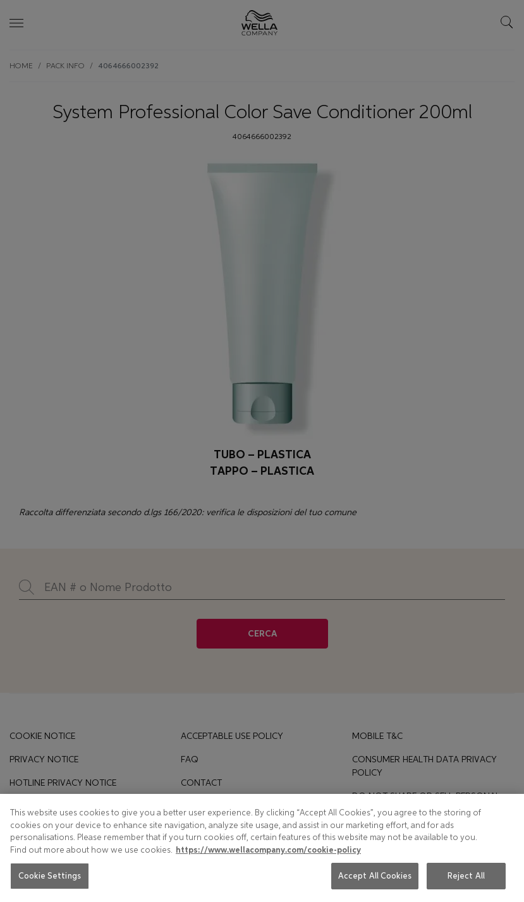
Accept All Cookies (374, 876)
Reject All (466, 876)
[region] (262, 848)
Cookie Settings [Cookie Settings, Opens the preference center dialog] (49, 876)
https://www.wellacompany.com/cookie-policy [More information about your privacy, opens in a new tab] (268, 850)
